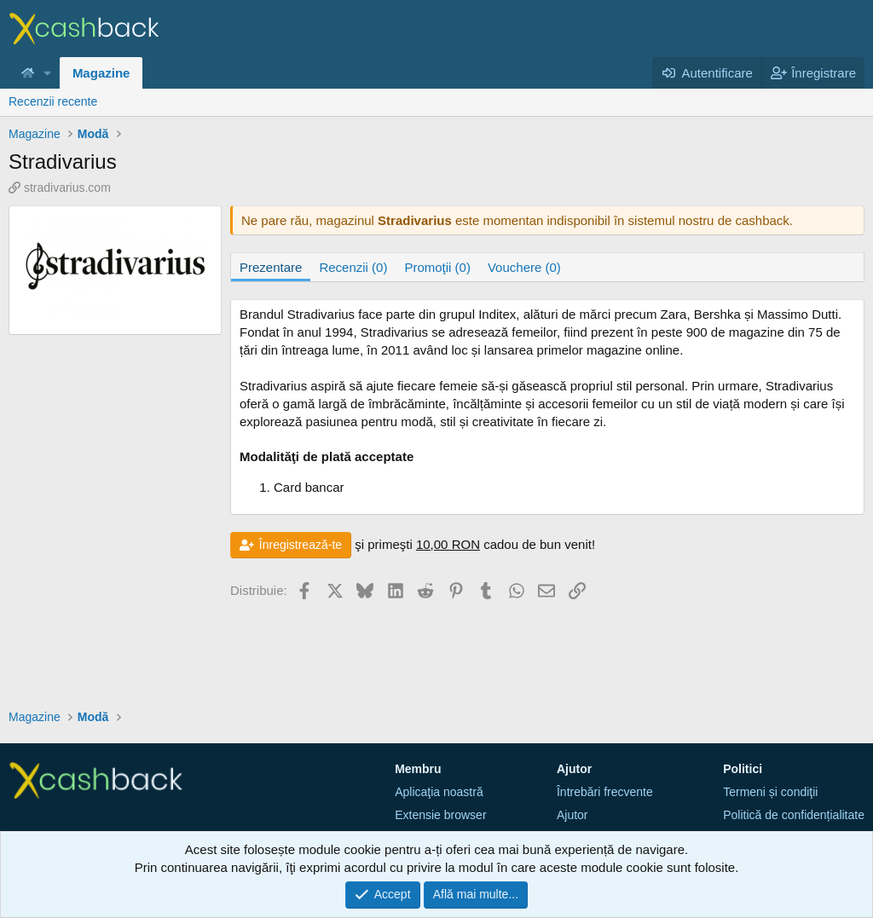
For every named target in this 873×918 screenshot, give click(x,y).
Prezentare (271, 267)
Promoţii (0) (437, 267)
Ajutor (572, 815)
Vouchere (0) (524, 267)
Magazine (101, 73)
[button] (48, 73)
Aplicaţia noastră (439, 792)
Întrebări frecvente (605, 792)
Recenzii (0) (353, 267)
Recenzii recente (53, 101)
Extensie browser (440, 815)
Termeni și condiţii (770, 792)
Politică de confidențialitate (793, 815)
